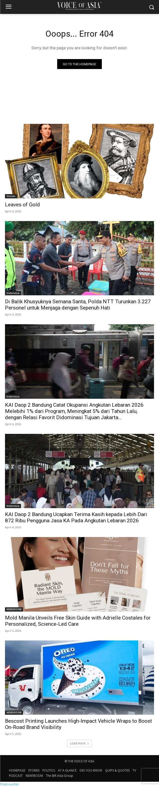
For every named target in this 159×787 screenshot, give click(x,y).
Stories (10, 196)
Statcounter (9, 784)
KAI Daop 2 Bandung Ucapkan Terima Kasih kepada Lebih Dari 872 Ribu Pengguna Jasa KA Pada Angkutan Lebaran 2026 (76, 517)
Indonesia (12, 293)
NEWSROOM (13, 609)
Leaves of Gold (22, 205)
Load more (79, 743)
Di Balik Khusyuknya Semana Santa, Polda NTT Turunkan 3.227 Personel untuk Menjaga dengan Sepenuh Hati (78, 305)
